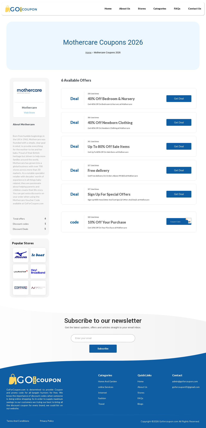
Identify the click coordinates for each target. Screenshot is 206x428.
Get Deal (179, 98)
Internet (102, 392)
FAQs (140, 398)
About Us (142, 387)
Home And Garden (107, 381)
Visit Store (29, 112)
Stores (141, 392)
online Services (105, 387)
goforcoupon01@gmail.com (186, 387)
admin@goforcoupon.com (185, 381)
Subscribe (103, 348)
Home (88, 52)
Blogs (140, 403)
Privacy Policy (47, 421)
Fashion (102, 398)
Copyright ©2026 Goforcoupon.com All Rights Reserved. (170, 421)
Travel (101, 403)
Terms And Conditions (17, 421)
